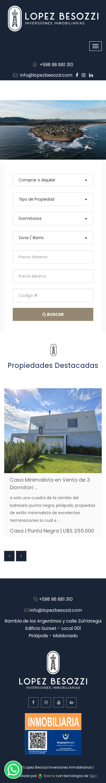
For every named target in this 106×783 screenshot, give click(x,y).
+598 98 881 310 (53, 64)
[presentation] (9, 556)
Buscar (53, 314)
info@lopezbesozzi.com (42, 75)
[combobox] (53, 180)
